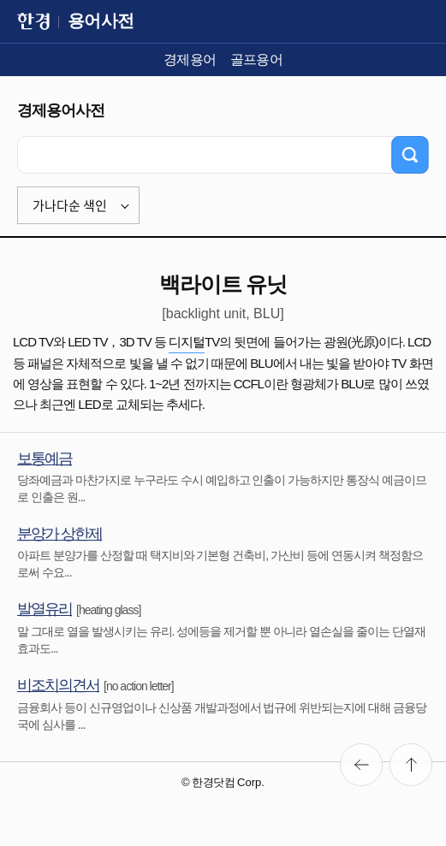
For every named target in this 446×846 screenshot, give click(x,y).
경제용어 (190, 59)
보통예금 (44, 458)
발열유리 (44, 609)
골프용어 (256, 59)
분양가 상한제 (59, 533)
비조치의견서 (58, 685)
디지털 (187, 341)
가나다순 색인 (70, 205)
